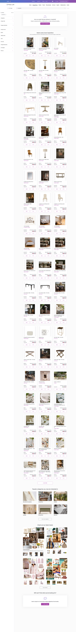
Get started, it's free (63, 1)
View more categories (45, 519)
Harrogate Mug (26, 426)
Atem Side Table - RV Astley (28, 70)
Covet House (26, 50)
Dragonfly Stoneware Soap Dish (29, 337)
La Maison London (27, 227)
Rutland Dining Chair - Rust (43, 137)
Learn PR (39, 1)
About (47, 1)
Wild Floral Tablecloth (57, 448)
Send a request (45, 604)
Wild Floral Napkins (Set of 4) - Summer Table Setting (59, 316)
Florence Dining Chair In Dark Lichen (30, 92)
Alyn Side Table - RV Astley (58, 337)
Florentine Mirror (42, 381)
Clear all (12, 12)
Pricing (43, 1)
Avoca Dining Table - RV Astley (29, 292)
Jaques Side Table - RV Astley (59, 359)
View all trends (45, 587)
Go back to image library (45, 23)
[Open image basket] (68, 8)
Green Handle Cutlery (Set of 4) (29, 404)
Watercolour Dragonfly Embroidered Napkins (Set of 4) (59, 405)
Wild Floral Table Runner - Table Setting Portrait (29, 449)
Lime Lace (25, 71)
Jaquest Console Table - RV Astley (45, 359)
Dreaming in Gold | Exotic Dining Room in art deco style (44, 49)
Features (34, 1)
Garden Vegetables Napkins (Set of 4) (60, 427)
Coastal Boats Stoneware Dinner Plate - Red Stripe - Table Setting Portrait (44, 471)
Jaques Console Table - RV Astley (29, 359)
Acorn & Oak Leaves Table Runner (45, 248)
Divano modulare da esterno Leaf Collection (44, 93)
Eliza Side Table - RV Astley (28, 315)
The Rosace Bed (26, 248)
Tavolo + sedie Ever (57, 381)
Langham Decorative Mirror (28, 181)
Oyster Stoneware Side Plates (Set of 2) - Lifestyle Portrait (45, 449)
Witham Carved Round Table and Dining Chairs (60, 115)
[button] (9, 1)
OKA (24, 93)
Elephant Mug (41, 337)
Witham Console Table (58, 181)
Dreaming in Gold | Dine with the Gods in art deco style (29, 49)
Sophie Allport (56, 93)
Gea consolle (56, 48)
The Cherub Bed (26, 226)
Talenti (40, 94)
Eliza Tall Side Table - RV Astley (44, 315)
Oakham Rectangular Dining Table (60, 92)
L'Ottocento (56, 49)
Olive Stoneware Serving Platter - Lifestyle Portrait (59, 471)
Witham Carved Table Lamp (44, 159)
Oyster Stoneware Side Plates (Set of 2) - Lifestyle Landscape (29, 471)
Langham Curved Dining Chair (44, 203)
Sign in (56, 1)
